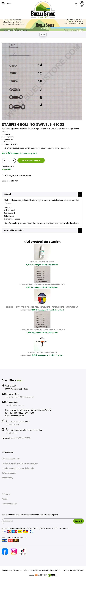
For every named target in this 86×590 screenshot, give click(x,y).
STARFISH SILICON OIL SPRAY (42, 262)
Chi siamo (6, 494)
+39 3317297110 (11, 433)
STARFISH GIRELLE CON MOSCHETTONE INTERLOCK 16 (42, 284)
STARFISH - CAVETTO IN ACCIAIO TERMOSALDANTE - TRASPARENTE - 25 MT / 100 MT (42, 307)
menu (6, 3)
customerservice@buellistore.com (19, 397)
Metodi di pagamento (11, 458)
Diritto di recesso (9, 473)
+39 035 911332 (24, 438)
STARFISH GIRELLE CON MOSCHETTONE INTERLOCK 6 (42, 329)
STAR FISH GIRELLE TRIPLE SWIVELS (42, 352)
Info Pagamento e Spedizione (18, 175)
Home (43, 35)
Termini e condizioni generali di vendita (18, 468)
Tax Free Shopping (9, 503)
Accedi (5, 499)
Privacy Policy (7, 478)
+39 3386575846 (12, 424)
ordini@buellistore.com (15, 405)
